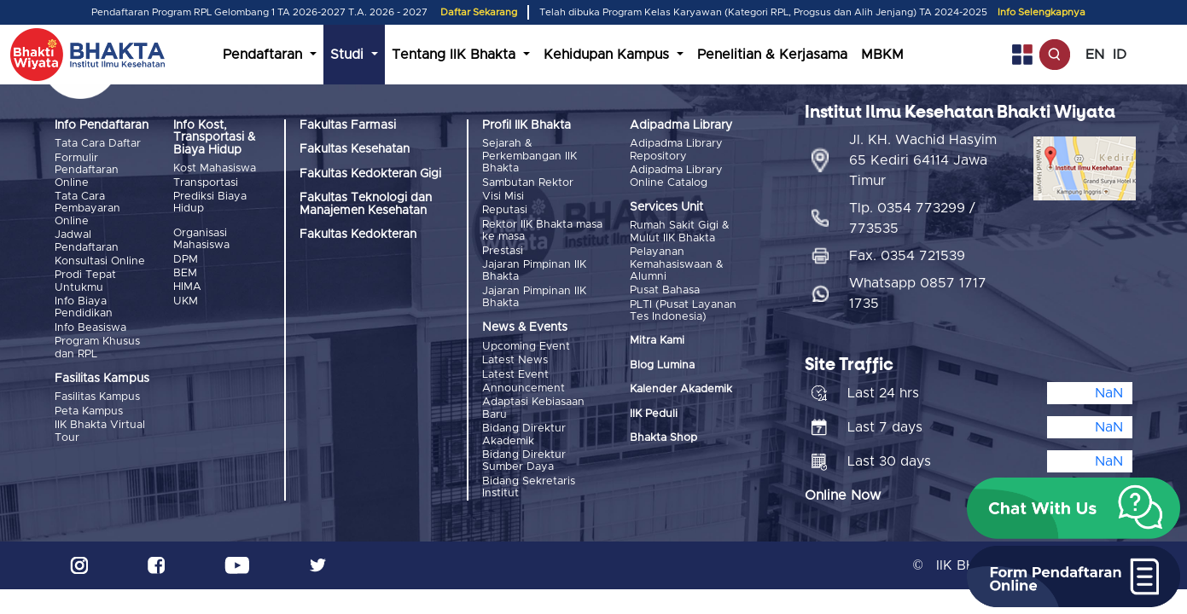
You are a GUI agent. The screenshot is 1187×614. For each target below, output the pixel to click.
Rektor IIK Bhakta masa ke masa (542, 230)
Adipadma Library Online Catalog (676, 176)
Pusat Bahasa (665, 290)
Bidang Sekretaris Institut (528, 487)
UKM (185, 301)
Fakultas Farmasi (348, 125)
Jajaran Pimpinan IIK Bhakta (534, 270)
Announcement (523, 388)
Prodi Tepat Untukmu (85, 281)
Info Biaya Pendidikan (84, 307)
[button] (1073, 508)
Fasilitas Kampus (97, 397)
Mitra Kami (657, 340)
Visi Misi (503, 196)
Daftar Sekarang (478, 12)
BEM (185, 273)
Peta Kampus (89, 411)
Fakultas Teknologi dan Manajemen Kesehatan (366, 204)
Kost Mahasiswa (214, 168)
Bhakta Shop (663, 437)
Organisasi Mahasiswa (201, 239)
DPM (185, 259)
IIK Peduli (654, 414)
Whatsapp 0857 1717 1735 (917, 293)
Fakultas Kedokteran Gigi (370, 174)
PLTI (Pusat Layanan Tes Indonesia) (683, 310)
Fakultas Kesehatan (355, 149)
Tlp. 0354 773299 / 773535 (912, 218)
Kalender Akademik (681, 389)
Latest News (515, 360)
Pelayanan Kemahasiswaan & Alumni (677, 264)
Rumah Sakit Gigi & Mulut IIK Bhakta (680, 231)
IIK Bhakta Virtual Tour (100, 431)
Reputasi (504, 210)
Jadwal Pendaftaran (87, 240)
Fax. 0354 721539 (907, 256)
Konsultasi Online (100, 261)
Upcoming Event (526, 346)
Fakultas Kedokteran (358, 234)
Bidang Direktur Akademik (524, 434)
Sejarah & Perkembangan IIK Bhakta (529, 156)
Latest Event (515, 374)
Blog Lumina (662, 365)
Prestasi (502, 251)
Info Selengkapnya (1041, 12)
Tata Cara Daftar (98, 143)
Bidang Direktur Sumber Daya (524, 460)
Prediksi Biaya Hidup (210, 202)
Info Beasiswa (90, 327)
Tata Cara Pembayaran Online (87, 209)
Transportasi (205, 182)
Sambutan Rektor (527, 182)
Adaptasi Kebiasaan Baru (533, 408)
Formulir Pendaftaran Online (87, 170)
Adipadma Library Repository (676, 149)
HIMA (187, 287)
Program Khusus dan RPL (97, 347)
